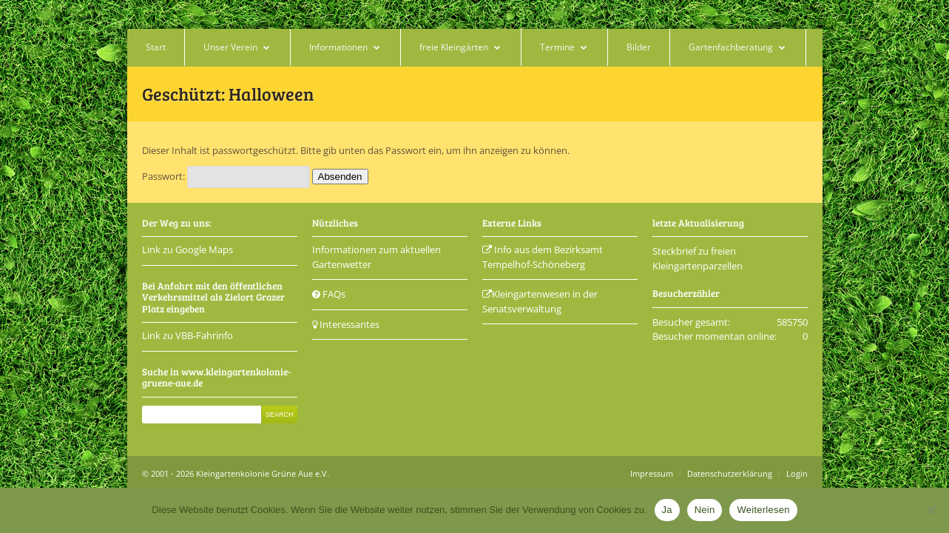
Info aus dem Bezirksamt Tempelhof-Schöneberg (542, 257)
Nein (705, 509)
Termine (557, 47)
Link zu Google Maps (187, 249)
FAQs (328, 294)
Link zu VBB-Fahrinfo (187, 335)
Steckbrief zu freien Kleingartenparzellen (697, 258)
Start (156, 47)
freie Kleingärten (453, 47)
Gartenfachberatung (731, 47)
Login (797, 473)
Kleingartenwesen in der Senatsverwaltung (540, 301)
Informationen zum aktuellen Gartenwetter (376, 257)
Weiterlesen (763, 509)
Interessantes (345, 324)
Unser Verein (230, 47)
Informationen (338, 47)
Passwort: (226, 176)
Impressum (651, 473)
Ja (667, 509)
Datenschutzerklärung (729, 473)
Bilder (639, 47)
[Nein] (930, 510)
